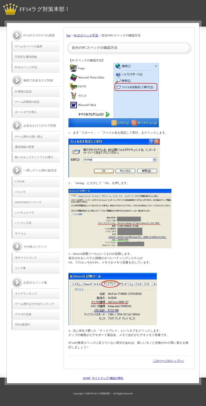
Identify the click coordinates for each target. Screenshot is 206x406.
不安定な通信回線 (26, 56)
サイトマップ (100, 378)
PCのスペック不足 (86, 35)
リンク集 (20, 268)
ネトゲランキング (26, 293)
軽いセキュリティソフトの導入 (34, 157)
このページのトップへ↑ (168, 361)
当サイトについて (26, 257)
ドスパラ (20, 192)
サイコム (20, 233)
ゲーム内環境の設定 (27, 101)
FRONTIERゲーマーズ (28, 202)
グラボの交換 (23, 314)
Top (68, 35)
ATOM (86, 378)
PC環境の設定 (23, 91)
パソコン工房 (23, 223)
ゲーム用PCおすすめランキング (34, 304)
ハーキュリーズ (24, 212)
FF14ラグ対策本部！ (44, 9)
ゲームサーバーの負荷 (28, 46)
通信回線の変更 (24, 147)
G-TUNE (20, 181)
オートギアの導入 (26, 112)
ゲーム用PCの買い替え (29, 136)
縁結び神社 (116, 378)
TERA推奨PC (22, 324)
